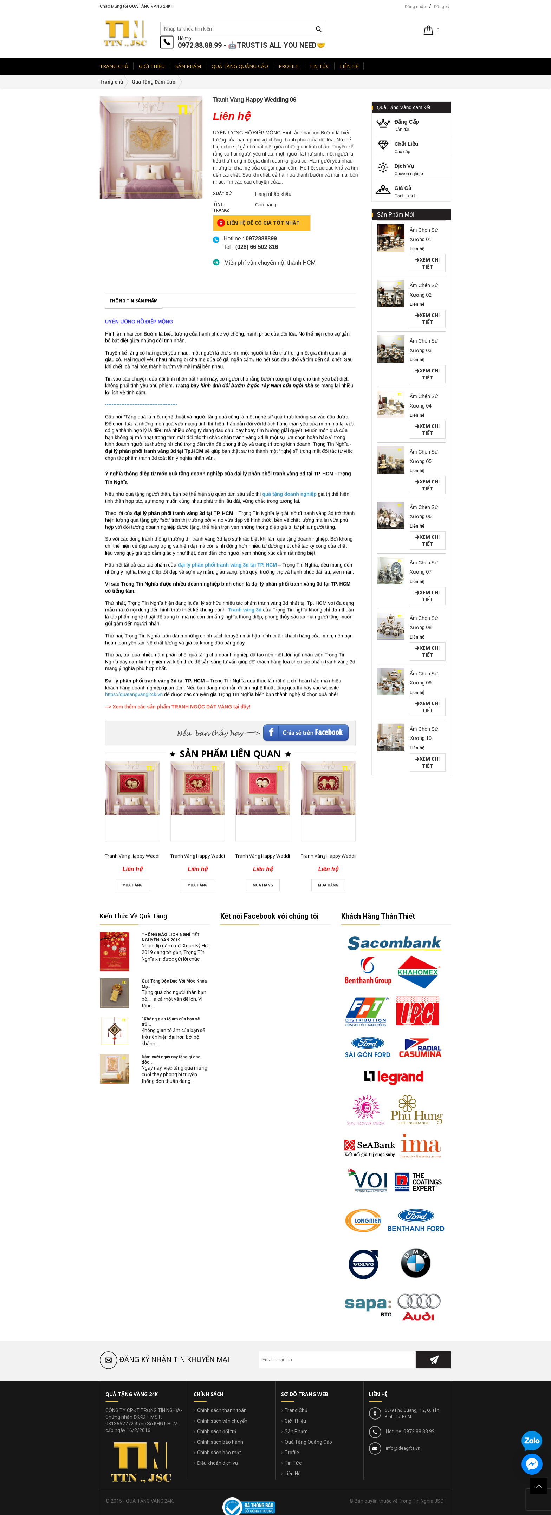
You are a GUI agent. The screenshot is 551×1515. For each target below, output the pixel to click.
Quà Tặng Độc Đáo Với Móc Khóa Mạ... (174, 984)
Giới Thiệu (295, 1421)
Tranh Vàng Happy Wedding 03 (268, 1146)
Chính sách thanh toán (222, 1410)
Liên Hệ (292, 1473)
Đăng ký (441, 6)
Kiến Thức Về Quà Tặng (133, 916)
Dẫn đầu (413, 125)
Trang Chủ (296, 1410)
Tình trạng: (221, 207)
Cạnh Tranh (413, 191)
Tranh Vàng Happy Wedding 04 (334, 1146)
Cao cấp (413, 147)
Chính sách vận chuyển (222, 1421)
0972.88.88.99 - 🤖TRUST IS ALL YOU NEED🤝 (251, 45)
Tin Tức (293, 1463)
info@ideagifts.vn (402, 1448)
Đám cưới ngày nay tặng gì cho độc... (171, 1059)
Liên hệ (417, 248)
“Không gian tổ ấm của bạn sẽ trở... (171, 1022)
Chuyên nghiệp (413, 169)
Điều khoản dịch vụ (217, 1463)
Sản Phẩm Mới (395, 215)
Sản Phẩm (296, 1431)
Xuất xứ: (223, 194)
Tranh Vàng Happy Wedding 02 (203, 1146)
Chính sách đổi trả (216, 1431)
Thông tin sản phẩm (133, 591)
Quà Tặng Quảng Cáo (308, 1442)
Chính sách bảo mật (219, 1452)
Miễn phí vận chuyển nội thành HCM (270, 263)
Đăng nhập (415, 6)
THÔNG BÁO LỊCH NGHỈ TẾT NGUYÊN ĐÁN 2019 (171, 937)
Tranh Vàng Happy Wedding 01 (138, 1146)
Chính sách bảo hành (220, 1442)
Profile (292, 1452)
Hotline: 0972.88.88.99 (410, 1431)
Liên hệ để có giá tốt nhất (258, 223)
